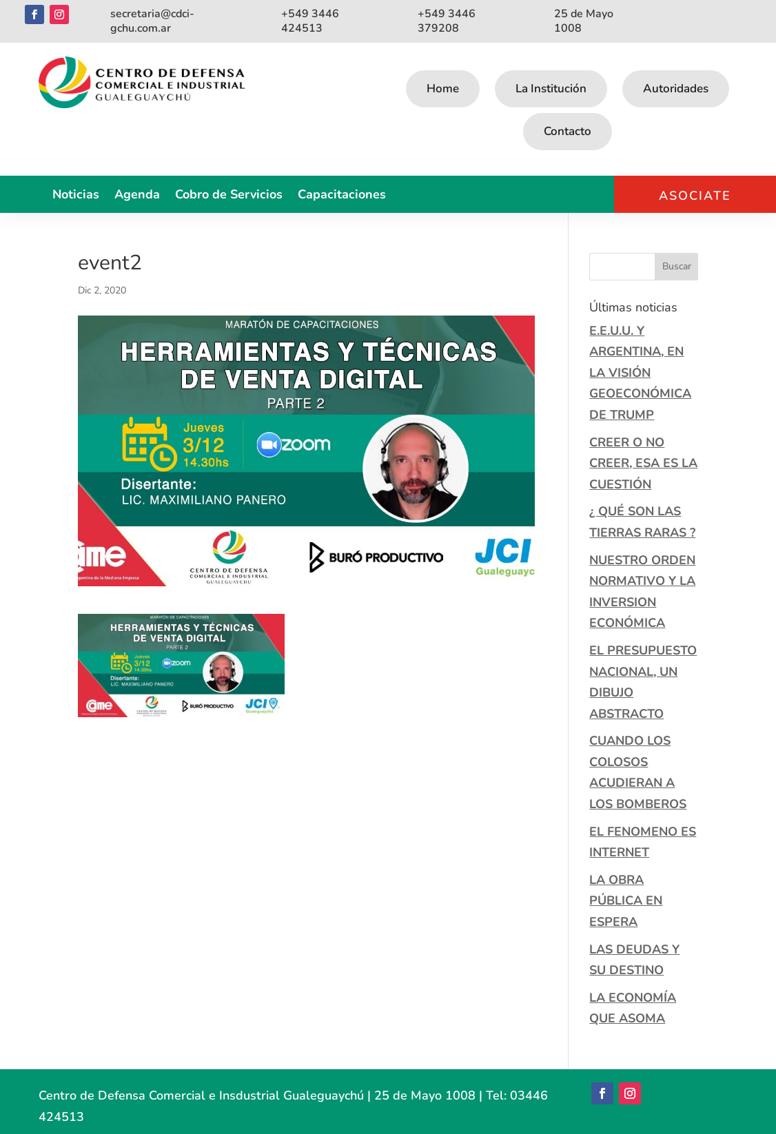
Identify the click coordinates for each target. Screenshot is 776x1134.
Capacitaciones (342, 196)
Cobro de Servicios (229, 196)
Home (443, 88)
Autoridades (675, 88)
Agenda (137, 196)
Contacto (567, 131)
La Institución (550, 88)
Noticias (75, 196)
